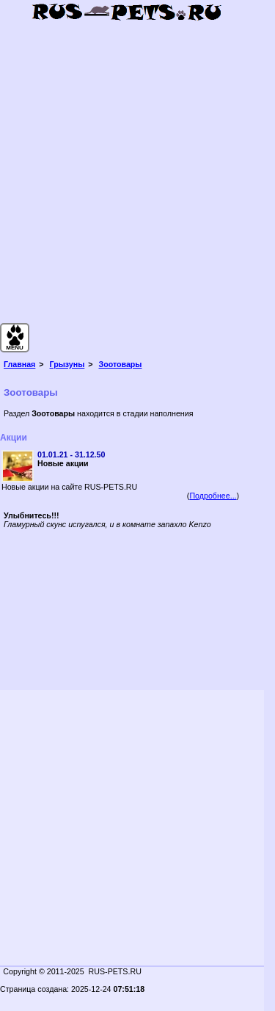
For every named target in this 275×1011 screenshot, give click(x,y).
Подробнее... (212, 495)
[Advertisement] (137, 181)
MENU (14, 347)
